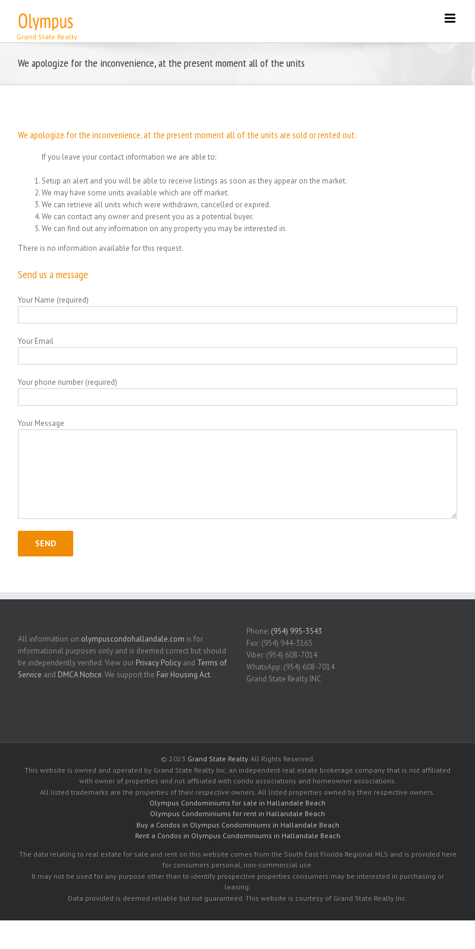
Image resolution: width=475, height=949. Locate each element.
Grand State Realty (218, 758)
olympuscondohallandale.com (133, 639)
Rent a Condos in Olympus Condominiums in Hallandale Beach (237, 835)
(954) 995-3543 (296, 631)
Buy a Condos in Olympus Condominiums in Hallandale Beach (237, 824)
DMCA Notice (80, 675)
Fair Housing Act (183, 675)
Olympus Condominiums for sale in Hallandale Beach (237, 802)
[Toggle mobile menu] (451, 18)
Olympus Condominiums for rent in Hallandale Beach (237, 813)
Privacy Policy (158, 663)
